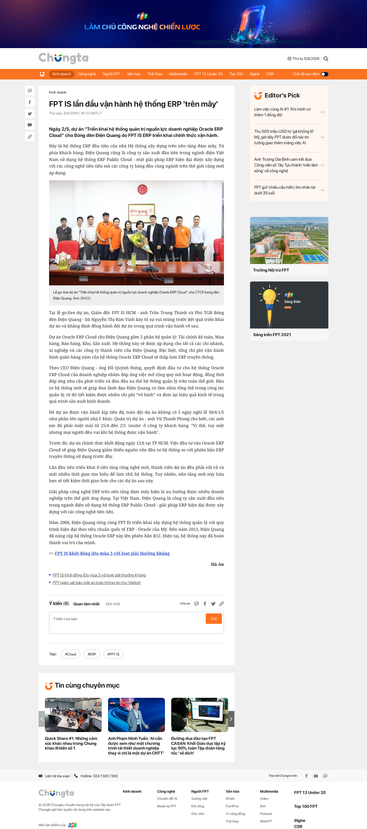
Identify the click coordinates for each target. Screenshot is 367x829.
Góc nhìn (197, 805)
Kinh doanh (62, 74)
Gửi (214, 619)
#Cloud (70, 646)
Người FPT (113, 74)
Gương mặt (199, 790)
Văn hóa (137, 74)
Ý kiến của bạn (136, 619)
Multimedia (183, 74)
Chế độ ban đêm (310, 74)
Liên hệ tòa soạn (54, 767)
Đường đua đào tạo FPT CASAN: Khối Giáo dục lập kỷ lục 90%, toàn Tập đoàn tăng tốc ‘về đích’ (198, 737)
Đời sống (197, 798)
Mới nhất (113, 604)
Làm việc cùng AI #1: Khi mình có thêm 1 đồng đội (289, 112)
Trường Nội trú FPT (271, 270)
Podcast (266, 805)
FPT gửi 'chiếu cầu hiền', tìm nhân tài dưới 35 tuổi (289, 190)
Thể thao (158, 74)
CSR (278, 74)
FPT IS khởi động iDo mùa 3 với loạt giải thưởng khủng (99, 575)
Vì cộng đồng (235, 805)
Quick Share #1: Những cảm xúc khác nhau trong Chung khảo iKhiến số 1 (71, 735)
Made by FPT (166, 798)
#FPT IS (113, 646)
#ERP (92, 646)
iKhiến (230, 790)
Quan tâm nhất (86, 604)
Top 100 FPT (306, 798)
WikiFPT (266, 813)
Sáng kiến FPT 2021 (272, 334)
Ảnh (263, 798)
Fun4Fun (232, 798)
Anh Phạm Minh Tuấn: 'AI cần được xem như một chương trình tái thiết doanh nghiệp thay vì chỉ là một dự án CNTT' (136, 737)
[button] (231, 710)
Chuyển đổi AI (167, 790)
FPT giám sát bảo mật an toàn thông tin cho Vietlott (97, 582)
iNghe (262, 74)
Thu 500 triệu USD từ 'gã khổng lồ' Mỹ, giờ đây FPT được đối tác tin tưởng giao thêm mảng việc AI (289, 137)
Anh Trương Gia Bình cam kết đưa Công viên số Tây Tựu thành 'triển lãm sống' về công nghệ (289, 165)
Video (264, 790)
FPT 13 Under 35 (214, 74)
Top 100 (243, 74)
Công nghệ (88, 74)
